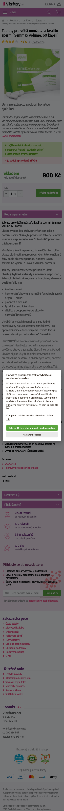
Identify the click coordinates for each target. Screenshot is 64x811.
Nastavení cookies (32, 434)
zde (8, 405)
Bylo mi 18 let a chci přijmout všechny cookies (32, 428)
